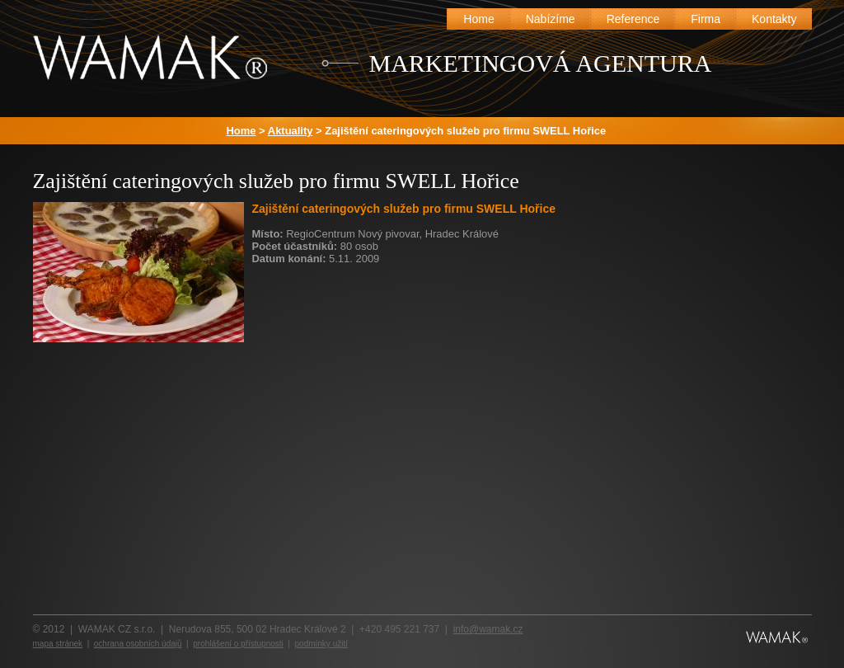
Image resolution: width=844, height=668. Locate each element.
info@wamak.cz (488, 629)
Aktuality (290, 131)
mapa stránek (58, 643)
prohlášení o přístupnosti (238, 643)
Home (241, 131)
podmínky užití (321, 643)
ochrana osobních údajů (138, 643)
